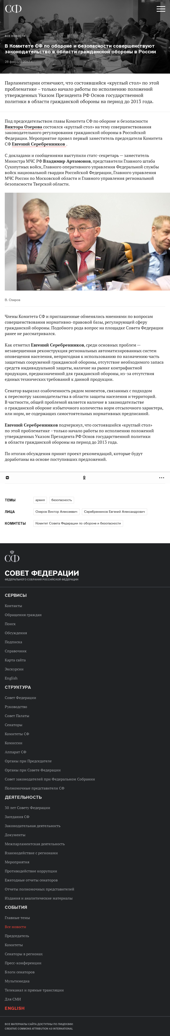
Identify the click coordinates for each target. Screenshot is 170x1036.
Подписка (13, 641)
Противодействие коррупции (31, 871)
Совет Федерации (20, 697)
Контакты (13, 605)
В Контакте (7, 477)
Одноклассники (84, 477)
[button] (160, 10)
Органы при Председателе (28, 761)
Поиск (10, 623)
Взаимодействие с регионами (31, 852)
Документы (15, 834)
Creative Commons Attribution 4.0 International (39, 1028)
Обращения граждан (23, 614)
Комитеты (14, 944)
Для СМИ (13, 999)
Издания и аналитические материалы (39, 898)
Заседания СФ (17, 816)
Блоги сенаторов (20, 972)
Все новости (15, 36)
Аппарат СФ (15, 751)
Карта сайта (15, 660)
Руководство (16, 706)
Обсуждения (16, 632)
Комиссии (13, 742)
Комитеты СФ (17, 733)
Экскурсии (14, 669)
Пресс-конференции (23, 963)
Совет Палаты (17, 715)
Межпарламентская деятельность (35, 843)
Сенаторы (13, 724)
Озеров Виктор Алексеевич (56, 511)
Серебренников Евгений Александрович (114, 511)
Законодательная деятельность (32, 825)
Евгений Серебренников (39, 144)
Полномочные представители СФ (35, 788)
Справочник (16, 651)
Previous (32, 242)
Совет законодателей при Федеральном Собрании (50, 779)
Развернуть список (162, 477)
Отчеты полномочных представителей (39, 889)
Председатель (17, 935)
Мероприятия (17, 862)
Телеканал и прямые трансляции (34, 990)
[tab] (85, 477)
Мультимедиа (17, 981)
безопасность (61, 500)
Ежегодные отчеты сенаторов (31, 880)
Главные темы (17, 917)
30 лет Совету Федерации (27, 807)
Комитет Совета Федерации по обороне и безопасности (78, 523)
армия (40, 500)
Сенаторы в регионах (24, 953)
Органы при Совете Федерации (33, 770)
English (11, 678)
